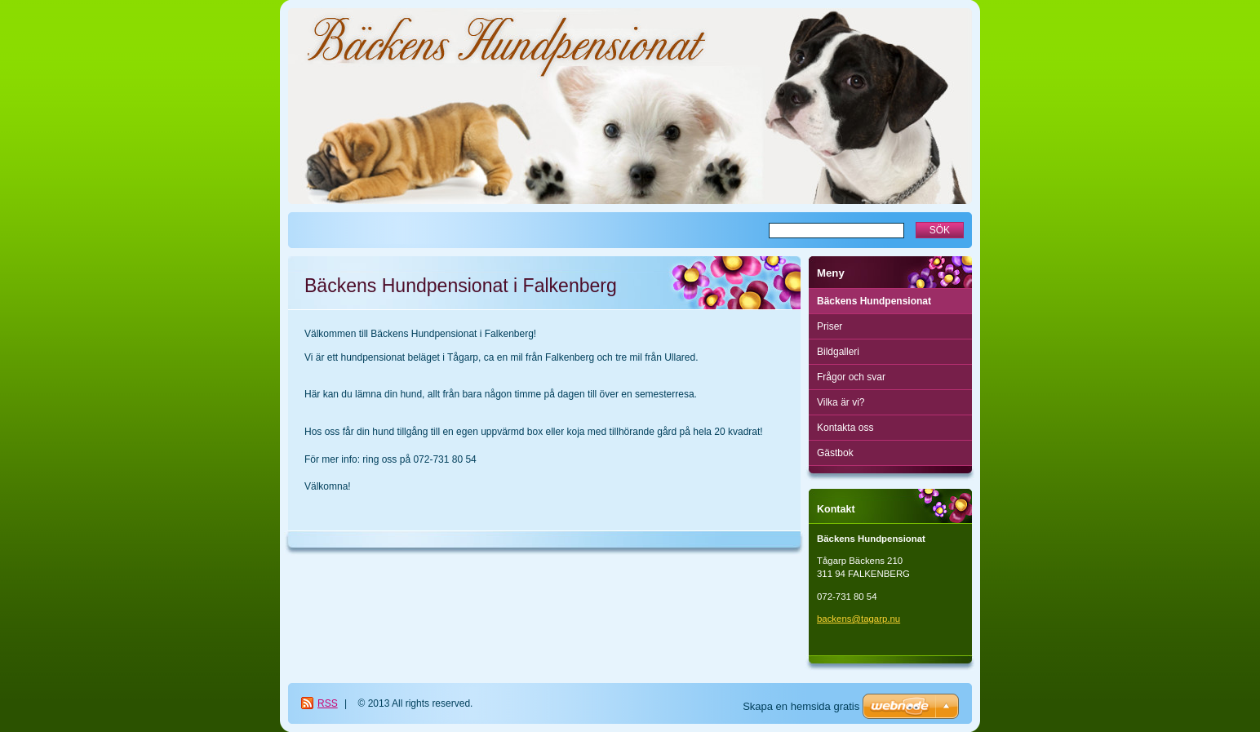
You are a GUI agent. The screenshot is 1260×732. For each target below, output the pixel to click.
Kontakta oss (845, 427)
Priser (829, 326)
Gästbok (835, 453)
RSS (327, 703)
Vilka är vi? (840, 402)
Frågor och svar (851, 377)
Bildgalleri (838, 351)
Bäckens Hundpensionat (874, 301)
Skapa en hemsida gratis (801, 706)
